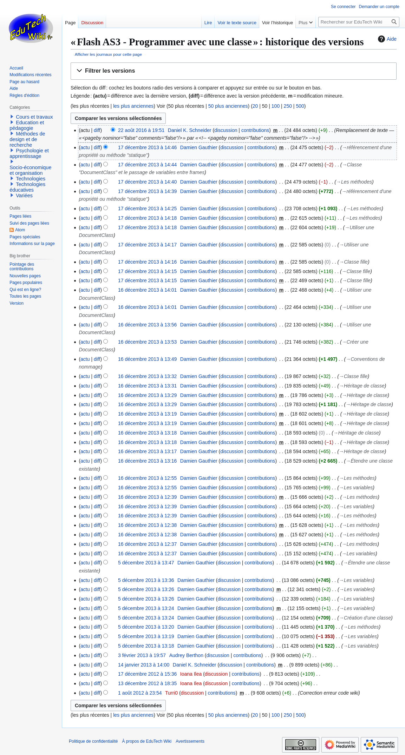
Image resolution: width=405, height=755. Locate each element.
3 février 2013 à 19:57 (142, 655)
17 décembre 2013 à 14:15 (147, 271)
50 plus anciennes (228, 106)
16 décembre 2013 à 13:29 (147, 395)
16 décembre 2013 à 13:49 (147, 359)
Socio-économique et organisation (30, 170)
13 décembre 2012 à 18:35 (147, 683)
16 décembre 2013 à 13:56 (147, 324)
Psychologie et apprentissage (29, 153)
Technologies (30, 178)
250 (288, 106)
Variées (24, 195)
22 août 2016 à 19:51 (141, 130)
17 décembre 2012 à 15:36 (147, 674)
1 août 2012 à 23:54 (140, 693)
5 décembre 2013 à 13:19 (146, 636)
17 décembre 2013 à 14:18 (147, 218)
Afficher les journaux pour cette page (108, 54)
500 (300, 106)
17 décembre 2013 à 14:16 (147, 262)
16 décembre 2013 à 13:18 (147, 433)
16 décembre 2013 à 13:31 (147, 386)
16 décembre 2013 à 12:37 (147, 544)
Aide (386, 38)
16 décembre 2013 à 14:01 (147, 290)
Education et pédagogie (26, 125)
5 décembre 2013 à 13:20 (146, 627)
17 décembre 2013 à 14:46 (147, 147)
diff (97, 130)
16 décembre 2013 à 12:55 (147, 478)
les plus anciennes (133, 106)
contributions (255, 130)
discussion (225, 130)
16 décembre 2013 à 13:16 (147, 461)
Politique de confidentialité (93, 741)
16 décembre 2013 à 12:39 (147, 497)
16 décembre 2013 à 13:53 (147, 342)
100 (276, 106)
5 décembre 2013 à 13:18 (146, 646)
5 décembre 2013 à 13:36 (146, 580)
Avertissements (190, 741)
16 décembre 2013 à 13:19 (147, 414)
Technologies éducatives (27, 187)
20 (255, 106)
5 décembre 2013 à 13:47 (146, 562)
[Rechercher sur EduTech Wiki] (358, 22)
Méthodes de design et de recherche (27, 139)
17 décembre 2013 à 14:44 (147, 164)
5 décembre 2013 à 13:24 (146, 608)
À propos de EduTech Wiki (146, 741)
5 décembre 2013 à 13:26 (146, 589)
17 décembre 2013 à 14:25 (147, 208)
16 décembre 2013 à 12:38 (147, 525)
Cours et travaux (34, 117)
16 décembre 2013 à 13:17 (147, 451)
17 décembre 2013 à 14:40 (147, 182)
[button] (234, 71)
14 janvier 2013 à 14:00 (143, 665)
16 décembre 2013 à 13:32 (147, 376)
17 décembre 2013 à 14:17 (147, 244)
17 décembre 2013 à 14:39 (147, 191)
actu (85, 147)
